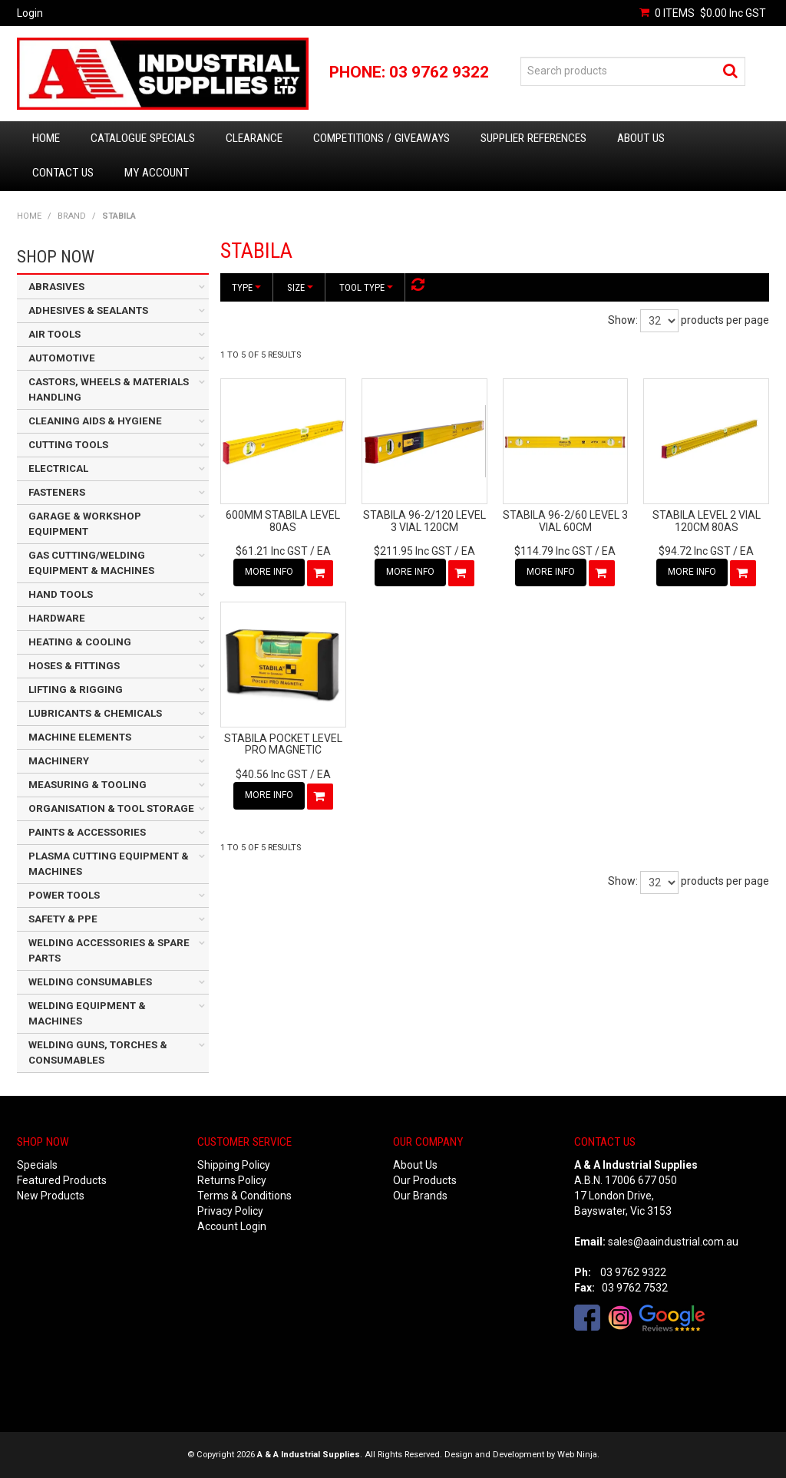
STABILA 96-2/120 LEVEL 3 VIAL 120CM (424, 521)
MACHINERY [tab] (58, 761)
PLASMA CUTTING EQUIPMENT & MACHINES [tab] (108, 863)
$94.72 (695, 551)
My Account (156, 173)
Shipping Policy (233, 1165)
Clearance (254, 138)
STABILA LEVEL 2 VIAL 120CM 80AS (706, 521)
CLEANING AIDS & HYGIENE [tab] (95, 421)
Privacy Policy (230, 1211)
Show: (623, 320)
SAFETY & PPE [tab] (62, 919)
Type (246, 287)
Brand (72, 216)
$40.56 (272, 774)
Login (30, 13)
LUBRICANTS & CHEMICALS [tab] (95, 713)
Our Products (425, 1180)
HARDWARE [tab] (56, 618)
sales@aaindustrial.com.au (673, 1242)
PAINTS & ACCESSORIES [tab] (87, 832)
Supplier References (533, 138)
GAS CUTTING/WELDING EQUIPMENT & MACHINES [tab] (91, 562)
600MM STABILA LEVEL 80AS (283, 521)
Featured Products (62, 1180)
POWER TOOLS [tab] (64, 895)
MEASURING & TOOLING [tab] (87, 784)
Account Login (231, 1226)
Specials (37, 1165)
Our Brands (420, 1195)
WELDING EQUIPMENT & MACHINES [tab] (87, 1013)
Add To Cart (320, 573)
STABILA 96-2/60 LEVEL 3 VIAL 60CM (565, 521)
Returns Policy (231, 1180)
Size (300, 287)
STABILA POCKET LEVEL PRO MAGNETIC (283, 744)
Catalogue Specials (143, 138)
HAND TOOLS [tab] (60, 594)
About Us (641, 138)
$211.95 (413, 551)
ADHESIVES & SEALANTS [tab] (88, 310)
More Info (269, 571)
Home (46, 138)
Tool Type (366, 287)
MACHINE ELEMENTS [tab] (79, 737)
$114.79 (553, 551)
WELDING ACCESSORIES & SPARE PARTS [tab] (109, 950)
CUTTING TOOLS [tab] (68, 444)
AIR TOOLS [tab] (54, 334)
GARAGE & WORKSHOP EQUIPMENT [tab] (84, 523)
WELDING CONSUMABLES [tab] (90, 982)
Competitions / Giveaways (381, 138)
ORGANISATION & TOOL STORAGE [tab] (111, 808)
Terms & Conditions (244, 1195)
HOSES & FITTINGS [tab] (74, 665)
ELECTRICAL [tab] (58, 468)
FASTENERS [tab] (56, 492)
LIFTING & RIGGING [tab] (75, 689)
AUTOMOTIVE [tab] (61, 358)
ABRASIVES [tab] (56, 286)
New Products (50, 1195)
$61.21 (272, 551)
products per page (725, 320)
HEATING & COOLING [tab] (79, 642)
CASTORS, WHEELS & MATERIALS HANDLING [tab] (108, 389)
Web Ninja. (578, 1455)
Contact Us (63, 173)
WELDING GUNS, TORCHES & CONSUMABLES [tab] (97, 1052)
